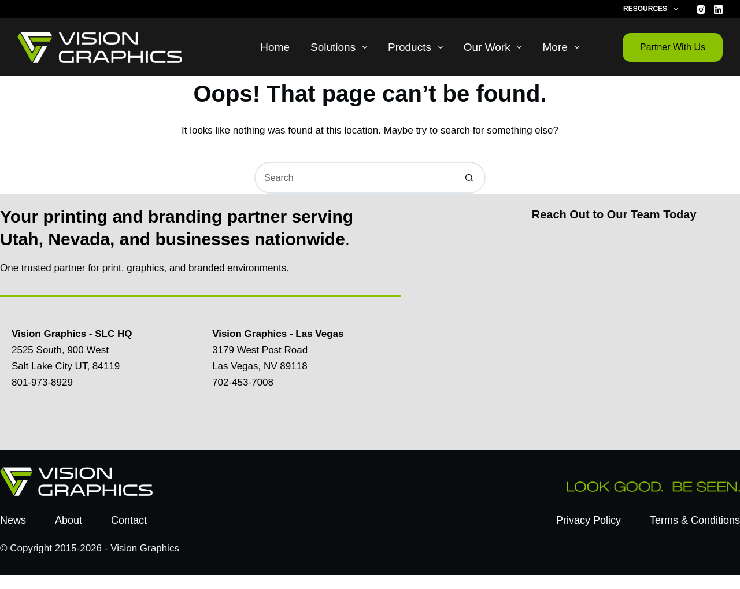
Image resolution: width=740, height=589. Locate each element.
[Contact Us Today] (612, 332)
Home (275, 47)
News (13, 520)
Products (417, 47)
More (562, 47)
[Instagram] (701, 9)
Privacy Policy (588, 520)
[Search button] (470, 178)
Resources (652, 9)
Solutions (341, 47)
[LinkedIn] (718, 9)
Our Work (495, 47)
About (68, 520)
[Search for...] (354, 178)
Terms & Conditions (695, 520)
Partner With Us (672, 47)
